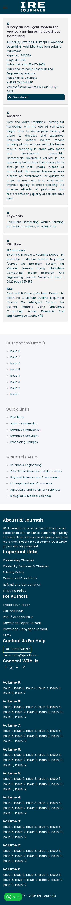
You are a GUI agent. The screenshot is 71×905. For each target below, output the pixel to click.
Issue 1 (14, 394)
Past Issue (17, 417)
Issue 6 (15, 363)
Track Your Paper (16, 605)
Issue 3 (15, 382)
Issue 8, (32, 712)
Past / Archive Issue (18, 617)
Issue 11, (8, 717)
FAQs (7, 635)
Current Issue (13, 611)
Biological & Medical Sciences (30, 496)
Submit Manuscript (23, 423)
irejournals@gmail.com (20, 655)
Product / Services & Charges (26, 566)
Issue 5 (15, 369)
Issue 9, (44, 712)
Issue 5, (55, 688)
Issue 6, (8, 693)
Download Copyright (24, 436)
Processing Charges (24, 442)
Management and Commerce (31, 483)
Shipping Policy (14, 590)
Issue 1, (8, 688)
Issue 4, (43, 688)
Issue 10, (57, 712)
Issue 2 (15, 388)
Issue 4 (15, 376)
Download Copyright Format (25, 629)
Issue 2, (19, 688)
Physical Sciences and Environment (35, 477)
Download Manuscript (25, 430)
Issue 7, (20, 712)
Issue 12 (20, 717)
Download (18, 97)
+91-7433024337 (17, 649)
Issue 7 (15, 357)
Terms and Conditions (20, 578)
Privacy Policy (13, 572)
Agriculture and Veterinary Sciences (35, 490)
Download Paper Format (22, 623)
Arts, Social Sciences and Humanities (36, 471)
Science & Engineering (26, 465)
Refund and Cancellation (22, 584)
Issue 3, (31, 688)
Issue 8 (15, 351)
